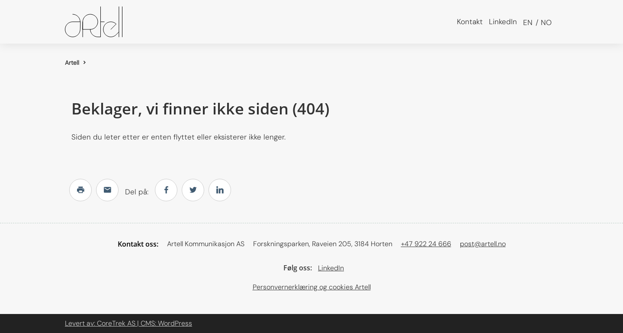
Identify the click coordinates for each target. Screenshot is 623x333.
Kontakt (470, 21)
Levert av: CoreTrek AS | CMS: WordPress (128, 323)
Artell (72, 63)
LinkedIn (503, 21)
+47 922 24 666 (426, 243)
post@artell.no (483, 243)
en (528, 22)
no (545, 22)
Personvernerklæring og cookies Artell (312, 287)
